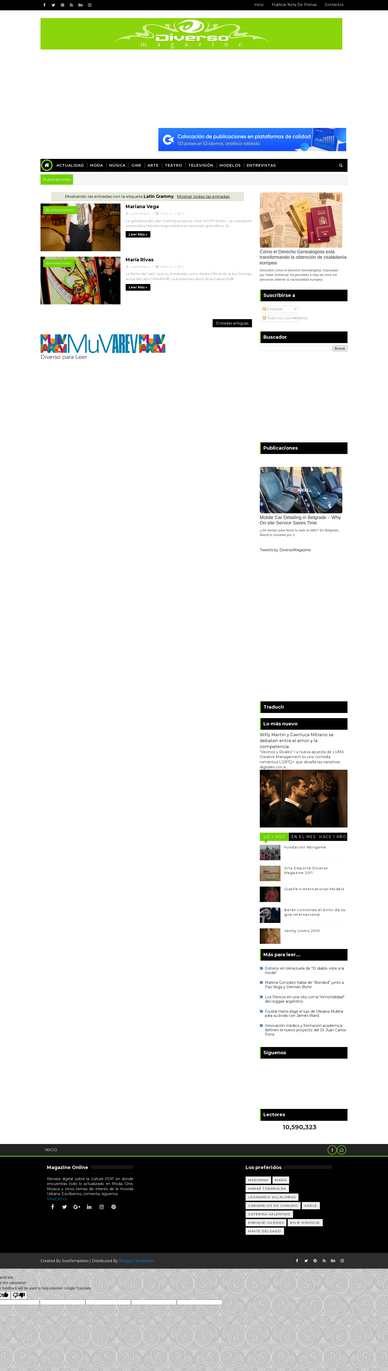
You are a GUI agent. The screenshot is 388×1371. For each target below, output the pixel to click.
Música (120, 165)
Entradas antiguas (227, 320)
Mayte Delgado (267, 1230)
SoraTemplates (77, 1260)
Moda (99, 165)
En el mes (301, 836)
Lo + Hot (271, 836)
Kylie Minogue (307, 1222)
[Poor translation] (19, 1295)
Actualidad (72, 165)
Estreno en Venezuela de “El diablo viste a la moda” (302, 969)
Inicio (256, 4)
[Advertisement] (194, 88)
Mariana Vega (134, 206)
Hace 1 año (330, 836)
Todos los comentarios (282, 317)
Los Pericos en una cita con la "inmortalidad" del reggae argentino (302, 998)
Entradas (270, 308)
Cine (139, 165)
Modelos (232, 165)
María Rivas (63, 261)
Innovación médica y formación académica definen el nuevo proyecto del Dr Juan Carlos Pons (302, 1029)
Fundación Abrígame (303, 846)
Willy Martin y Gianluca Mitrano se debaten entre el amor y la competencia (294, 740)
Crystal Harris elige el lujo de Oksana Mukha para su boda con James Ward (301, 1012)
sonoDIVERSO (65, 210)
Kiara (283, 1179)
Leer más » (130, 233)
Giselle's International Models (312, 888)
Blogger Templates (139, 1260)
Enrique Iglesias (268, 1222)
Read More (60, 1198)
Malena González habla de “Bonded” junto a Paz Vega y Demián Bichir (301, 984)
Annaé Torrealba (269, 1188)
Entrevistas (263, 165)
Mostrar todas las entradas (201, 195)
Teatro (176, 165)
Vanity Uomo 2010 (300, 930)
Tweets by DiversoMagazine (282, 549)
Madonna (260, 1179)
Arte (155, 165)
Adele (313, 1205)
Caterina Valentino (271, 1213)
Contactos (331, 4)
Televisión (203, 165)
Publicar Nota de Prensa (291, 4)
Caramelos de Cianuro (275, 1205)
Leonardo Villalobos (274, 1196)
